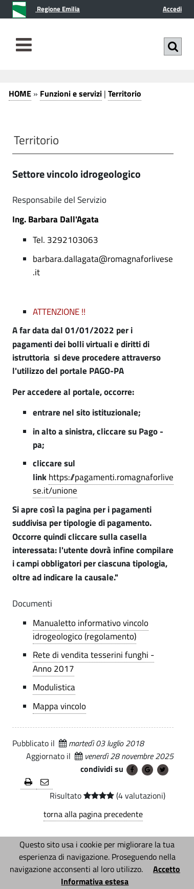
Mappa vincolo (59, 706)
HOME (20, 93)
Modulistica (54, 687)
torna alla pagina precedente (93, 814)
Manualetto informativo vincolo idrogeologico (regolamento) (90, 629)
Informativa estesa (94, 881)
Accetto (166, 869)
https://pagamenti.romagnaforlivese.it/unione (103, 483)
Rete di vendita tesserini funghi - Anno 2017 (93, 661)
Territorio (124, 93)
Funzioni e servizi (71, 93)
